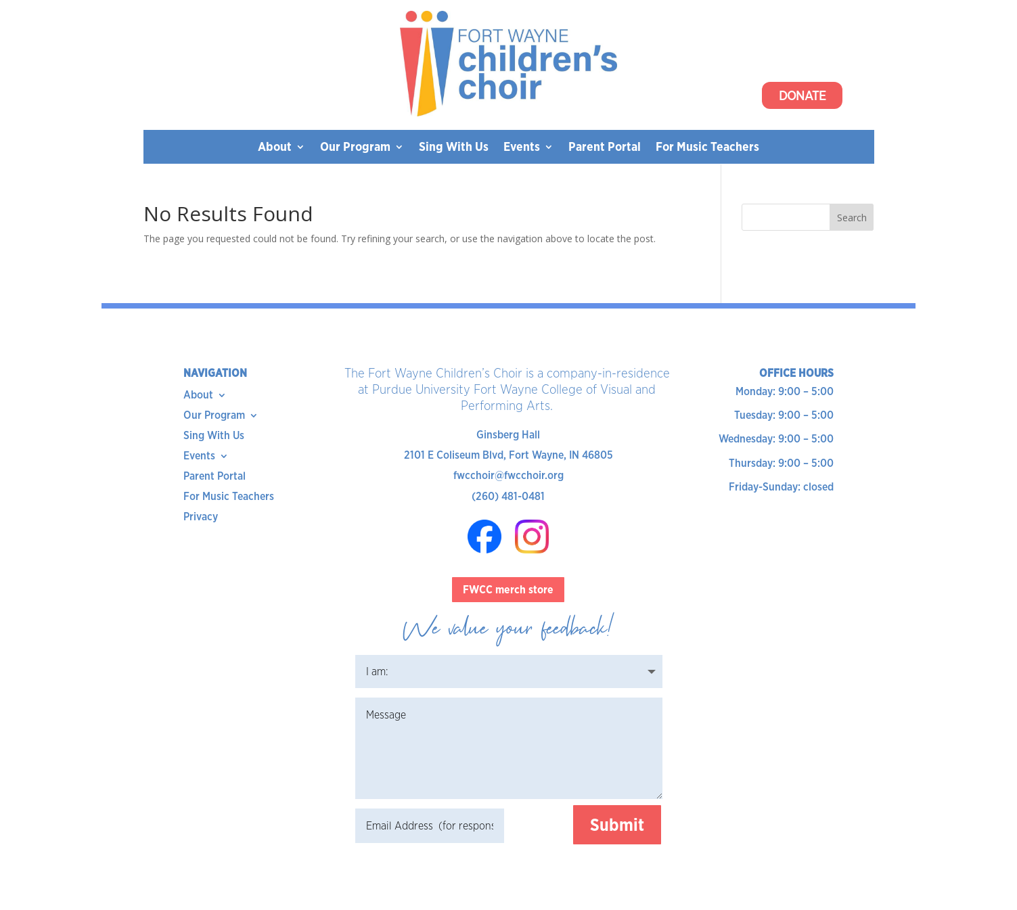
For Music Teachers (707, 148)
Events (521, 148)
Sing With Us (454, 148)
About (275, 148)
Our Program (355, 148)
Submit (617, 825)
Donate (802, 95)
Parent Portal (604, 148)
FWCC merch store (508, 589)
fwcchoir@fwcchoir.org (508, 475)
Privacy (200, 517)
